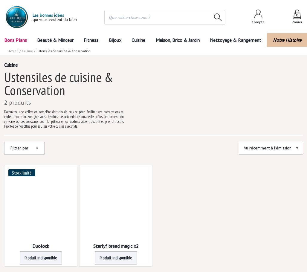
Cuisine (138, 40)
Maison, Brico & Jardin (178, 40)
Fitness (91, 40)
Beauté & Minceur (55, 40)
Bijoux (115, 40)
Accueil (13, 51)
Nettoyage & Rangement (235, 40)
